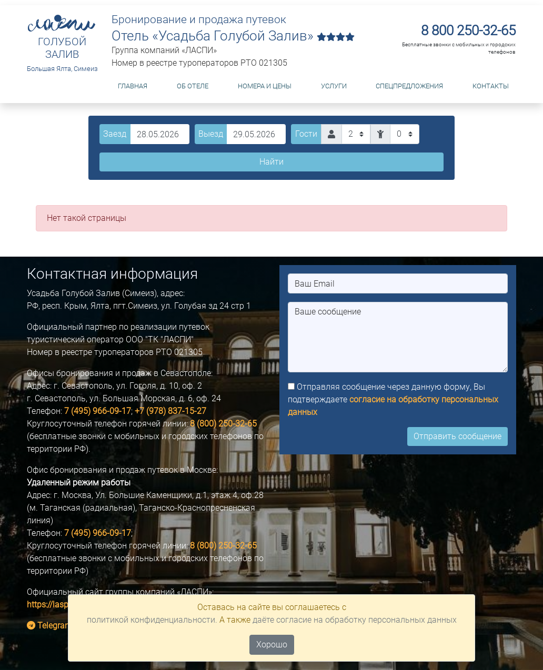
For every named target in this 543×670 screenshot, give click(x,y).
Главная (132, 86)
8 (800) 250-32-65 (223, 424)
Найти (271, 162)
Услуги (334, 86)
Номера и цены (264, 86)
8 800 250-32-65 (468, 30)
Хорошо (271, 644)
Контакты (490, 86)
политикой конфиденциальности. (152, 620)
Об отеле (192, 86)
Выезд (210, 134)
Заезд (114, 134)
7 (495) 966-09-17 (97, 411)
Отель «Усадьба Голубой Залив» (233, 36)
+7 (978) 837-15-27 (170, 411)
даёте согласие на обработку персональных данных (355, 620)
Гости (306, 134)
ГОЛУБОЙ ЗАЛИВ (62, 47)
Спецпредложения (409, 86)
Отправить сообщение (457, 436)
